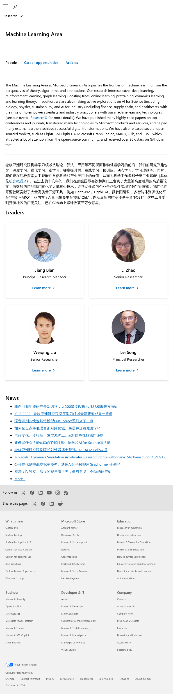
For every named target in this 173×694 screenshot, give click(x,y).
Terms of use (67, 678)
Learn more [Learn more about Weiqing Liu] (41, 370)
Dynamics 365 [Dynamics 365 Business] (13, 606)
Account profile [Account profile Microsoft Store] (69, 527)
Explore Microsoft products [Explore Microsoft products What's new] (20, 571)
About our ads (143, 678)
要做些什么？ (26, 442)
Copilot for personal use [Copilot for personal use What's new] (18, 556)
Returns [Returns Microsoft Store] (65, 549)
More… (19, 478)
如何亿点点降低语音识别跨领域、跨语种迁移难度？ (57, 428)
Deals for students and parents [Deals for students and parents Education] (134, 571)
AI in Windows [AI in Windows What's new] (13, 564)
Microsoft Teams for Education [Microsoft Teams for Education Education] (133, 542)
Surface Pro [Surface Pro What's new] (11, 527)
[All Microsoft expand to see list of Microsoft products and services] (5, 6)
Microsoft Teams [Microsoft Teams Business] (14, 628)
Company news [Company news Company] (125, 613)
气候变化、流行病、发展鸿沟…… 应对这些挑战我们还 (58, 435)
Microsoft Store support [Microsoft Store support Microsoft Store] (74, 542)
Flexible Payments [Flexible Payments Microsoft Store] (71, 578)
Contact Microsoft (30, 678)
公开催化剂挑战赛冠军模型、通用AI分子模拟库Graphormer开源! (67, 464)
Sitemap (9, 678)
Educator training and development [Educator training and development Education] (136, 564)
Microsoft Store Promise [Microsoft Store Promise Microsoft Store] (74, 571)
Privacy (50, 678)
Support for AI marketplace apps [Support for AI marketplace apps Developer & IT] (78, 620)
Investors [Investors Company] (122, 628)
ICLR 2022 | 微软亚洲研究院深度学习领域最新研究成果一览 (63, 413)
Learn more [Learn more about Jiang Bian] (41, 287)
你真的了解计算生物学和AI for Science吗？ (74, 442)
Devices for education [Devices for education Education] (129, 535)
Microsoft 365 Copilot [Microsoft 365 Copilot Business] (17, 635)
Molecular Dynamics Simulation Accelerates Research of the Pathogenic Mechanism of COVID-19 (90, 457)
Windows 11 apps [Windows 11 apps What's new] (15, 578)
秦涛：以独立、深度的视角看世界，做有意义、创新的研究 (62, 471)
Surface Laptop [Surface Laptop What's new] (13, 535)
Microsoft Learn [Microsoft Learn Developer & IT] (69, 613)
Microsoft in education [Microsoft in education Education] (129, 527)
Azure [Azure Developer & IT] (64, 599)
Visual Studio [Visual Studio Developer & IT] (68, 649)
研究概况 (17, 181)
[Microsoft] (86, 3)
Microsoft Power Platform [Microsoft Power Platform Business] (19, 620)
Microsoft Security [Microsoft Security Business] (15, 599)
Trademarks (86, 678)
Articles (72, 62)
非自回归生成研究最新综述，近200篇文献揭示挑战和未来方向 (65, 406)
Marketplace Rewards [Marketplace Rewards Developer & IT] (73, 642)
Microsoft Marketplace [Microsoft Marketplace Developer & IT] (73, 635)
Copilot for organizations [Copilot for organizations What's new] (18, 549)
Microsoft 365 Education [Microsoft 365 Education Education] (130, 549)
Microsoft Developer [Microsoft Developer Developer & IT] (72, 606)
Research (11, 16)
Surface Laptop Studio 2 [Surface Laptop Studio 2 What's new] (18, 542)
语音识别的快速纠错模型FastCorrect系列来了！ (53, 420)
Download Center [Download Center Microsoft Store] (70, 535)
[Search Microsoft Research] (16, 5)
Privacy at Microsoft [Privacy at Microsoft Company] (128, 620)
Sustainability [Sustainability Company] (124, 649)
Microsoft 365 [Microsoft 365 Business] (12, 613)
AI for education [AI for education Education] (125, 578)
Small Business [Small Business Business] (13, 642)
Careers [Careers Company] (121, 599)
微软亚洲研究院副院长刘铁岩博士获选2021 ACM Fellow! (60, 449)
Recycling (124, 678)
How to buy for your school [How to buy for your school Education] (131, 556)
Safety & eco (106, 678)
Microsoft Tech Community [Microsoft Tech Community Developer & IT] (76, 628)
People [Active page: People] (11, 62)
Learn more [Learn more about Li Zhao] (125, 287)
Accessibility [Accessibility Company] (124, 642)
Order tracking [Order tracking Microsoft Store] (69, 556)
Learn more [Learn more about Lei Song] (125, 370)
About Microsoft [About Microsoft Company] (126, 606)
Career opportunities (41, 62)
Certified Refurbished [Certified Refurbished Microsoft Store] (72, 564)
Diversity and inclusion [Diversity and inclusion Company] (129, 635)
